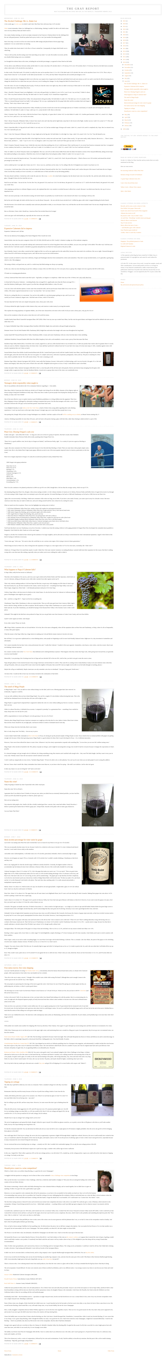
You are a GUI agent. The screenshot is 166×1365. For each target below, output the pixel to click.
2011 (124, 59)
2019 (124, 37)
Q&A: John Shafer (126, 191)
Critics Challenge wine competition (60, 1175)
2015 (124, 48)
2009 (124, 129)
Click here (83, 990)
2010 (124, 62)
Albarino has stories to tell (128, 213)
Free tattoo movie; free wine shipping (18, 968)
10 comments (33, 676)
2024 (124, 23)
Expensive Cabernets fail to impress (18, 228)
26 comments (33, 772)
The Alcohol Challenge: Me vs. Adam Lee (20, 21)
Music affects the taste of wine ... (130, 225)
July (126, 78)
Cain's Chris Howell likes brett (129, 183)
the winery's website (72, 1237)
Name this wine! (10, 782)
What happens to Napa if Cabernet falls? (20, 570)
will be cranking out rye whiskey (72, 414)
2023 (124, 26)
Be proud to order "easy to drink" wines (132, 215)
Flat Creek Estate (33, 736)
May (126, 114)
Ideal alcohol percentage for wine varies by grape (23, 840)
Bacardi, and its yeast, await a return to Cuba (133, 206)
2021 (124, 32)
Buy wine (42, 1063)
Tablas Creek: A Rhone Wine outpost (131, 187)
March (126, 120)
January (127, 125)
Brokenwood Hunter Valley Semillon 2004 (16, 1052)
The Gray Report (83, 8)
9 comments (33, 373)
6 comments (33, 218)
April (126, 117)
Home (59, 1351)
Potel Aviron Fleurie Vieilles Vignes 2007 (15, 1037)
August (127, 75)
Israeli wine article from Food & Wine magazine (134, 211)
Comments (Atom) (17, 1355)
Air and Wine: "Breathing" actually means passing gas (136, 218)
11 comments (33, 559)
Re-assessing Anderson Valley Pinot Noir (132, 170)
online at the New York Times (30, 408)
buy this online (90, 1252)
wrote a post (18, 24)
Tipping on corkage (11, 1082)
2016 (124, 45)
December (128, 64)
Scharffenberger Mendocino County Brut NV (16, 1043)
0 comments (33, 1072)
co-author (50, 176)
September (128, 73)
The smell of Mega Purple (14, 687)
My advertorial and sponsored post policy (132, 285)
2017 (124, 43)
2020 (124, 34)
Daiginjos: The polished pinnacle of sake (132, 241)
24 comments (33, 958)
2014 (124, 51)
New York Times (28, 651)
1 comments (33, 422)
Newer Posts (7, 1351)
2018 (124, 40)
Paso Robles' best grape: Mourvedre (130, 208)
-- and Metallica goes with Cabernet (130, 227)
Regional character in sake (128, 246)
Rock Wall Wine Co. (10, 1283)
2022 (124, 29)
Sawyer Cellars (8, 1274)
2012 (124, 56)
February (127, 123)
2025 (124, 21)
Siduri (6, 28)
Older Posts (111, 1351)
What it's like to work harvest (129, 220)
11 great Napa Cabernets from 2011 (130, 179)
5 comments (33, 830)
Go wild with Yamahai (127, 244)
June (126, 81)
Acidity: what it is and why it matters (131, 232)
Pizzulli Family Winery (10, 1279)
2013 (124, 54)
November (128, 67)
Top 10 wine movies (126, 223)
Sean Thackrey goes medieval (129, 230)
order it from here (47, 1259)
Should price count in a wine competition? (20, 1168)
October (127, 70)
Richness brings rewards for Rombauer (131, 174)
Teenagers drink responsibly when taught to (21, 383)
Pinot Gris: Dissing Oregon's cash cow (19, 432)
